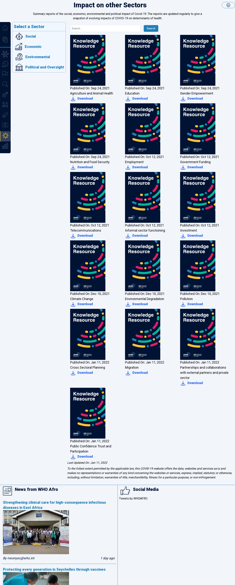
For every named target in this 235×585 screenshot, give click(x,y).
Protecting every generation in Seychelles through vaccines (54, 569)
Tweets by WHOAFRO (133, 498)
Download (81, 99)
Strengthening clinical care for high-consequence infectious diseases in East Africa (54, 505)
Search (151, 28)
